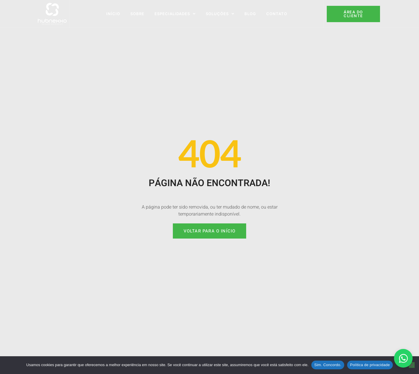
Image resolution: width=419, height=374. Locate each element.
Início (113, 13)
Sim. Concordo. (327, 365)
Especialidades (175, 14)
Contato (276, 13)
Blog (250, 13)
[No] (412, 365)
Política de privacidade (370, 365)
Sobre (137, 13)
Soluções (220, 14)
